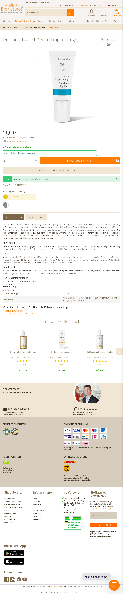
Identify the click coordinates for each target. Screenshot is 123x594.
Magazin (37, 501)
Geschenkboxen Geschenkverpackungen (12, 500)
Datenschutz (38, 513)
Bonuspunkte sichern (25, 197)
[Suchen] (70, 12)
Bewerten (78, 170)
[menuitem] (91, 12)
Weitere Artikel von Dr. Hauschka (18, 313)
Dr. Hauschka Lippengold (61, 352)
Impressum (38, 519)
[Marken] (7, 21)
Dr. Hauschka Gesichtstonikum (23, 352)
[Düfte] (86, 21)
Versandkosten (10, 513)
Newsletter (38, 504)
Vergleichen (45, 170)
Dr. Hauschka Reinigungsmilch (99, 352)
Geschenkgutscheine (12, 504)
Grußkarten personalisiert (14, 507)
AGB (35, 516)
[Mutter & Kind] (101, 21)
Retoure (8, 510)
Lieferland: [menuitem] (93, 5)
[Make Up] (74, 21)
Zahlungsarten (10, 522)
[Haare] (62, 21)
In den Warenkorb (93, 160)
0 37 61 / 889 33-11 (82, 5)
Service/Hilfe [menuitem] (65, 5)
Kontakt (8, 516)
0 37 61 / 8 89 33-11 (85, 408)
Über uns (37, 507)
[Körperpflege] (47, 21)
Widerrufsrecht (39, 510)
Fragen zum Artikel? (13, 310)
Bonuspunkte (10, 519)
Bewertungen (35, 217)
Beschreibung (13, 217)
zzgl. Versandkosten (20, 141)
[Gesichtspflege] (25, 21)
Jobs (35, 498)
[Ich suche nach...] (49, 12)
